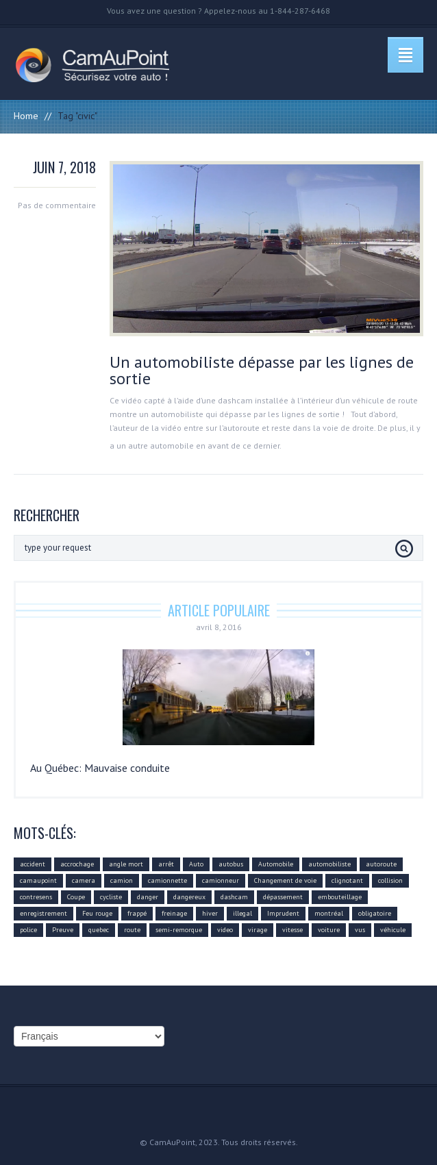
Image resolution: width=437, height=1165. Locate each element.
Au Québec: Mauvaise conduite (100, 768)
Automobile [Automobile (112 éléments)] (275, 864)
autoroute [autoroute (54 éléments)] (381, 864)
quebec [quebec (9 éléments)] (98, 929)
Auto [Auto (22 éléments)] (196, 864)
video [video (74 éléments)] (225, 929)
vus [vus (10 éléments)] (360, 929)
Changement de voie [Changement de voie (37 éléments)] (285, 880)
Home (26, 116)
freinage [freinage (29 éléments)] (174, 913)
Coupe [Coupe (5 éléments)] (76, 896)
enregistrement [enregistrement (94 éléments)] (43, 913)
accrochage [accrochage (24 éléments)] (77, 864)
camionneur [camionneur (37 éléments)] (220, 880)
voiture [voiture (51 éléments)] (329, 929)
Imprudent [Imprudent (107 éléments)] (283, 913)
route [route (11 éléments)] (132, 929)
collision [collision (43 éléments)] (390, 880)
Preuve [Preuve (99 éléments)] (62, 929)
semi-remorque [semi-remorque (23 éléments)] (178, 929)
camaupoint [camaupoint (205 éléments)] (38, 880)
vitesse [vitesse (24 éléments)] (292, 929)
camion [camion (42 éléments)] (121, 880)
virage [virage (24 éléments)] (257, 929)
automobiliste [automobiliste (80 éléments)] (329, 864)
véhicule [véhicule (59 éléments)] (392, 929)
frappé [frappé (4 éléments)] (137, 913)
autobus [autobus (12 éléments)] (230, 864)
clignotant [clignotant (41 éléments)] (347, 880)
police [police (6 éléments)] (28, 929)
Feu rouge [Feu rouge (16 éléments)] (97, 913)
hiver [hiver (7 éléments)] (210, 913)
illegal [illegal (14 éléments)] (242, 913)
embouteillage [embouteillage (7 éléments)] (340, 896)
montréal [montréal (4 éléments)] (328, 913)
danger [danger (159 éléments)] (147, 896)
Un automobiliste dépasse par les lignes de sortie (262, 370)
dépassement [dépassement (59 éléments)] (283, 896)
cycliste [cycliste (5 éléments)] (111, 896)
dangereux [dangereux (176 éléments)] (189, 896)
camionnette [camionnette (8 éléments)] (167, 880)
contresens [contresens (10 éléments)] (36, 896)
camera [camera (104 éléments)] (83, 880)
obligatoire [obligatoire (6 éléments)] (374, 913)
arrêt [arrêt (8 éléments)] (166, 864)
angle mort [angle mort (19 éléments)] (126, 864)
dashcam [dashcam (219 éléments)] (234, 896)
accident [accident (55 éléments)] (32, 864)
